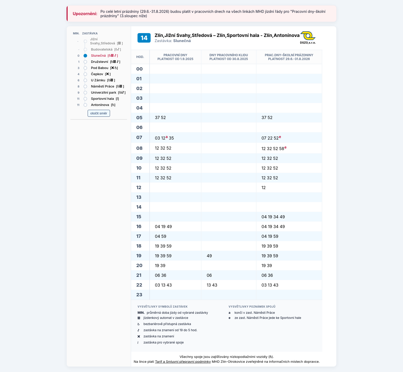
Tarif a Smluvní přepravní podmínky (183, 361)
